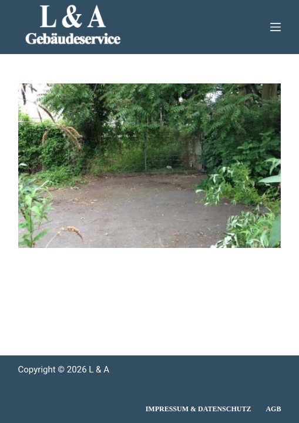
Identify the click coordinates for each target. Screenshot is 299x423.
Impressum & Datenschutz (198, 409)
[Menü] (275, 27)
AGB (273, 409)
